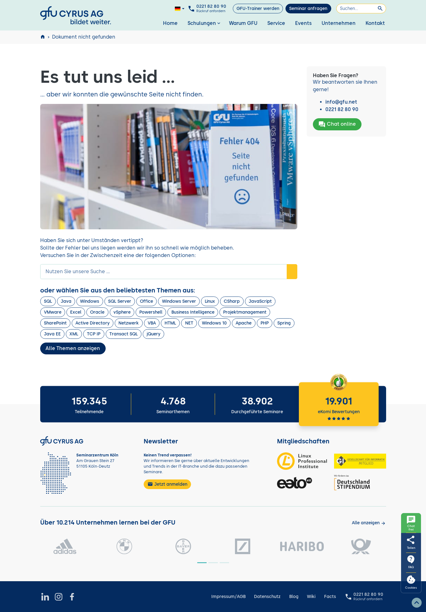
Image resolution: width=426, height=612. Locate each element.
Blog (294, 596)
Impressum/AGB (228, 596)
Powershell (150, 312)
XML (73, 334)
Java (66, 301)
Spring (284, 323)
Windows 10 (214, 323)
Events (303, 23)
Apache (243, 323)
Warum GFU (243, 23)
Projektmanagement (244, 312)
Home (170, 23)
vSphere (122, 312)
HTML (170, 323)
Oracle (97, 312)
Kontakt (375, 23)
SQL (48, 301)
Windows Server (179, 301)
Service (276, 23)
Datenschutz (267, 596)
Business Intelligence (192, 312)
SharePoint (55, 323)
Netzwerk (128, 323)
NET (189, 323)
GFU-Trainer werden (258, 8)
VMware (52, 312)
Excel (75, 312)
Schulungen (205, 23)
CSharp (232, 301)
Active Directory (92, 323)
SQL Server (119, 301)
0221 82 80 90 (341, 109)
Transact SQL (123, 334)
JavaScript (260, 301)
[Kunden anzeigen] (369, 522)
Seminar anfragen (308, 8)
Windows (89, 301)
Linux (210, 301)
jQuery (153, 334)
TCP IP (93, 334)
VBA (152, 323)
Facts (330, 596)
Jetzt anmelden (167, 484)
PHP (265, 323)
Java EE (52, 334)
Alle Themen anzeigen (72, 348)
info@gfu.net (341, 102)
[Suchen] (361, 8)
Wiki (311, 596)
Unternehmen (339, 23)
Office (146, 301)
